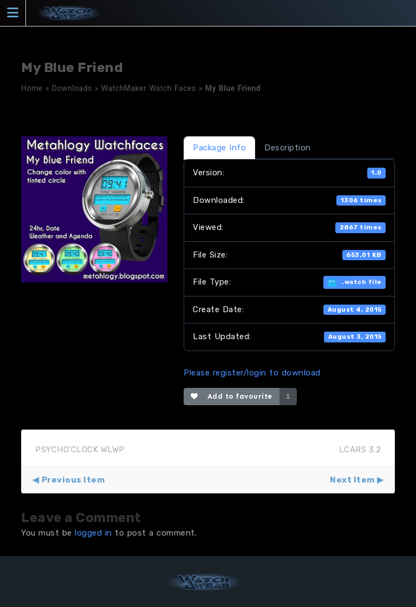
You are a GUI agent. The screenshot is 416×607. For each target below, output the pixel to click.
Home (32, 88)
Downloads (72, 88)
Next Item (352, 480)
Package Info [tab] (219, 148)
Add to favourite (231, 396)
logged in (93, 533)
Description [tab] (287, 148)
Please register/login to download (252, 373)
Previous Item (73, 480)
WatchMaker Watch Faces (148, 88)
